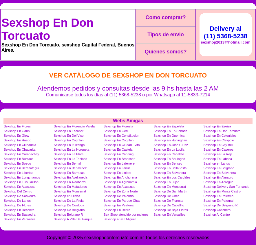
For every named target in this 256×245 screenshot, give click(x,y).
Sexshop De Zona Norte (121, 191)
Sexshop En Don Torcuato (47, 29)
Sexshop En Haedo (17, 140)
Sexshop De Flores (17, 205)
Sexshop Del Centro (18, 191)
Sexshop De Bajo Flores (170, 210)
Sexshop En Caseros (218, 149)
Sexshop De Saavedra (20, 196)
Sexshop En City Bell (218, 145)
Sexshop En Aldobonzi (69, 182)
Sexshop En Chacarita (19, 149)
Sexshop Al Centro (217, 214)
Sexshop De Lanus (17, 200)
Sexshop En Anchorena (120, 177)
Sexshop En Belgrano (219, 168)
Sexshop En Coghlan (68, 140)
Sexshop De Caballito (168, 205)
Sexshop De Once (166, 196)
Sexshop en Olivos (67, 196)
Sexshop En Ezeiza (217, 126)
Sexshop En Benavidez (70, 168)
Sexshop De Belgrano (69, 210)
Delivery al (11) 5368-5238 (225, 32)
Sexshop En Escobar (68, 131)
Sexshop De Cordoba (69, 205)
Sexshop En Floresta (118, 126)
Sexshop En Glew (16, 135)
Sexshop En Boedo (17, 163)
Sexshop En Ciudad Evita (122, 145)
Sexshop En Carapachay (21, 154)
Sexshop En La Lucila (168, 149)
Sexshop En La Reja (218, 154)
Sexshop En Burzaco (19, 159)
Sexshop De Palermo (119, 196)
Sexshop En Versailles (169, 214)
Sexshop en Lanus (217, 163)
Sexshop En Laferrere (119, 163)
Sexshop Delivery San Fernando (226, 186)
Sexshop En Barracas (69, 172)
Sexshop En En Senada (170, 131)
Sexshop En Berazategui (21, 168)
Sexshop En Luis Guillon (21, 182)
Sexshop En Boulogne (169, 159)
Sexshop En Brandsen (119, 159)
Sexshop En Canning (119, 154)
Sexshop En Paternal (218, 200)
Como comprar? (165, 17)
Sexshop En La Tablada (70, 159)
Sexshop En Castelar (119, 149)
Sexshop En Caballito (168, 154)
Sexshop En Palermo (218, 196)
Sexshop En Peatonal (119, 205)
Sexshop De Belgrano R (221, 205)
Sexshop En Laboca (218, 159)
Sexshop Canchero (217, 210)
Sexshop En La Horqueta (71, 149)
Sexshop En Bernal (67, 163)
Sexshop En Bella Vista (169, 168)
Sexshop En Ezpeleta (168, 126)
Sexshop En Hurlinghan (170, 140)
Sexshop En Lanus (117, 168)
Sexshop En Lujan (166, 182)
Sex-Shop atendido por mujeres (126, 214)
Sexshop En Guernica (168, 135)
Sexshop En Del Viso (68, 135)
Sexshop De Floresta (168, 200)
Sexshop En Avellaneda (70, 177)
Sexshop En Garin (17, 131)
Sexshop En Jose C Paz (170, 145)
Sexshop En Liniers (117, 172)
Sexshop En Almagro (218, 177)
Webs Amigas (128, 120)
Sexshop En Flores (17, 126)
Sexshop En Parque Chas (122, 200)
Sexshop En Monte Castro (222, 191)
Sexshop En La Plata (68, 154)
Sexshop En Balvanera (169, 172)
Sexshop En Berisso (167, 163)
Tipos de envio (165, 34)
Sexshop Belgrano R (68, 214)
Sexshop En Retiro (117, 210)
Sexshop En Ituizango (69, 145)
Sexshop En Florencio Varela (74, 126)
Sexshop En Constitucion (121, 135)
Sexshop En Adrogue (218, 182)
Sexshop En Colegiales (220, 135)
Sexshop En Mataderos (70, 186)
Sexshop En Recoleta (19, 210)
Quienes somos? (165, 52)
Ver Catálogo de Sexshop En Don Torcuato (128, 75)
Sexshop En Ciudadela (20, 145)
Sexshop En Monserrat (169, 186)
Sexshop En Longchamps (22, 177)
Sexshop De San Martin (170, 191)
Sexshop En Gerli (116, 131)
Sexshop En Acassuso (19, 186)
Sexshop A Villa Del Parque (73, 219)
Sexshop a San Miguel (120, 219)
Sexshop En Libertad (18, 172)
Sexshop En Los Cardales (171, 177)
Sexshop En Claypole (219, 140)
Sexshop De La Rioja (68, 200)
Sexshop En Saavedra (19, 214)
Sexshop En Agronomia (120, 182)
